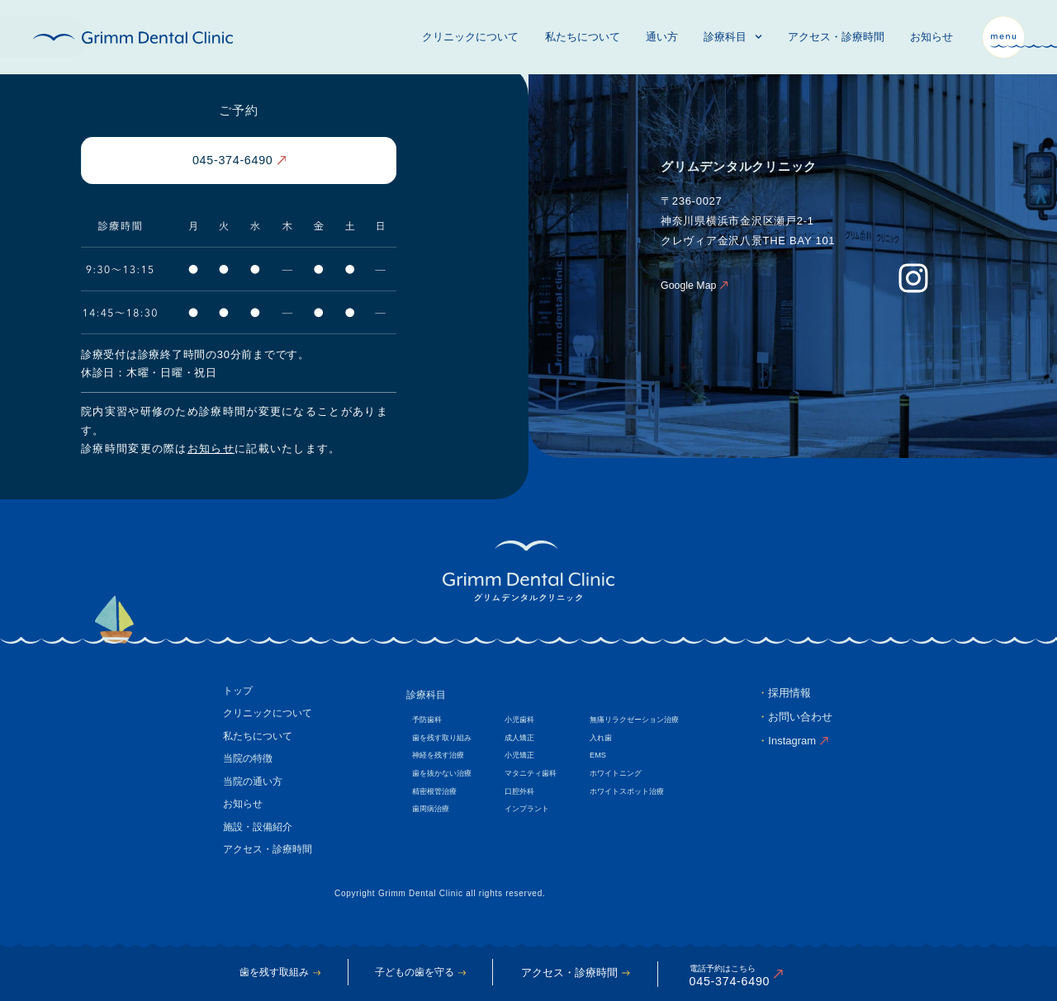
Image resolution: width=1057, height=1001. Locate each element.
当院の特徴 (250, 769)
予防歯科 (428, 724)
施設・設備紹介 (261, 843)
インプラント (536, 820)
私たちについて (582, 37)
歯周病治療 (432, 820)
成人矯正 (527, 743)
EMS (611, 762)
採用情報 (789, 694)
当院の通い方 (256, 793)
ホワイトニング (631, 781)
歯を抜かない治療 (445, 781)
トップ (240, 694)
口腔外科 (527, 801)
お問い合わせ (800, 719)
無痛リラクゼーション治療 (651, 724)
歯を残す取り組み (445, 743)
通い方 (662, 37)
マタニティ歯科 (540, 781)
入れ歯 (614, 743)
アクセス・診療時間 (836, 37)
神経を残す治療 (441, 762)
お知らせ (931, 37)
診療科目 (733, 37)
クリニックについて (470, 37)
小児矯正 (527, 762)
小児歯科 (527, 724)
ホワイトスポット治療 (643, 801)
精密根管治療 (437, 801)
